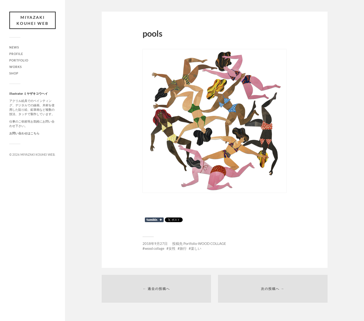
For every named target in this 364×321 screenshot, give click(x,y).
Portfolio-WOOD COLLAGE (204, 243)
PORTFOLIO (18, 60)
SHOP (13, 73)
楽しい (196, 248)
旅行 (183, 248)
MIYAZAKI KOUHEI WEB (32, 20)
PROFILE (16, 54)
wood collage (154, 248)
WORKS (15, 67)
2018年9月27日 (155, 243)
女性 (172, 248)
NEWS (14, 47)
